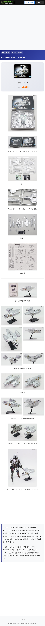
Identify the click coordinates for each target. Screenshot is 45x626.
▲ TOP (22, 619)
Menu (40, 2)
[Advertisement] (22, 27)
